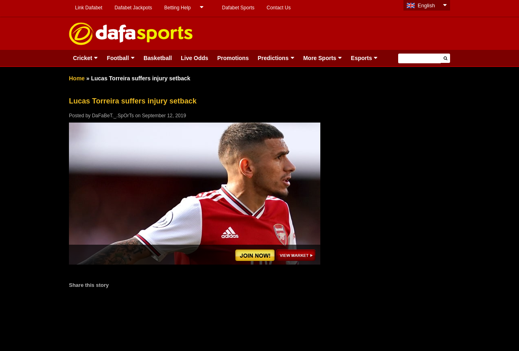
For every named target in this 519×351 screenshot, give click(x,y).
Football (118, 58)
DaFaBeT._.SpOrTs (113, 115)
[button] (445, 58)
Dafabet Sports (238, 8)
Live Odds (194, 58)
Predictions (272, 58)
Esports (361, 58)
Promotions (233, 58)
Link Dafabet (88, 8)
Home (77, 78)
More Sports (320, 58)
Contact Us (279, 8)
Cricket (82, 58)
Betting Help (177, 8)
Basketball (158, 58)
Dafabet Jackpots (133, 8)
